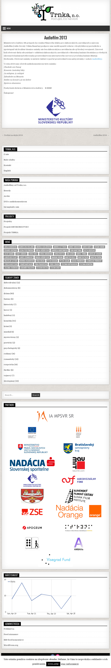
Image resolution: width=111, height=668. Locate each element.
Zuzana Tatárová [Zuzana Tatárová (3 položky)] (11, 267)
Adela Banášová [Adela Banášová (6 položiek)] (10, 247)
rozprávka (9, 364)
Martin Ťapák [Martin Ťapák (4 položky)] (96, 257)
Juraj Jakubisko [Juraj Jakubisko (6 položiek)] (46, 253)
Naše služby (9, 160)
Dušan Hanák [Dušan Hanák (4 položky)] (99, 247)
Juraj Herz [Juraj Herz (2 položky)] (33, 253)
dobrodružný (10, 283)
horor (6, 310)
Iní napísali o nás (11, 207)
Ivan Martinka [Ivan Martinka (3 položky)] (75, 250)
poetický (8, 343)
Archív (7, 196)
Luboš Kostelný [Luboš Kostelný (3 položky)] (10, 257)
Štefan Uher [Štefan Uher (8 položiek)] (55, 267)
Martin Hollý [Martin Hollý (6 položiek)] (70, 257)
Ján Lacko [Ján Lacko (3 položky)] (70, 253)
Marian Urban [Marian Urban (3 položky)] (57, 257)
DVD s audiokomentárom (15, 202)
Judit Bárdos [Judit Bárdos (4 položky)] (21, 253)
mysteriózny (10, 337)
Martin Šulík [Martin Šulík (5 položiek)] (83, 257)
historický (8, 304)
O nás (6, 154)
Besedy (7, 191)
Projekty (8, 221)
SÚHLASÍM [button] (53, 664)
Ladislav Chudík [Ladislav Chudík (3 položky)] (95, 253)
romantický (9, 359)
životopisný (9, 381)
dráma (7, 293)
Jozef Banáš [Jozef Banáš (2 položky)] (9, 253)
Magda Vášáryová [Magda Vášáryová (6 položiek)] (42, 257)
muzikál (7, 332)
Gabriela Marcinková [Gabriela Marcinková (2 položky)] (59, 250)
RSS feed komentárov (14, 640)
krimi (6, 326)
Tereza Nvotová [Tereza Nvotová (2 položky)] (10, 264)
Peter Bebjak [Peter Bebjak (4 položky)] (52, 260)
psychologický (10, 348)
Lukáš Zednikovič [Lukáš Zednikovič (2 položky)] (26, 257)
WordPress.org (11, 645)
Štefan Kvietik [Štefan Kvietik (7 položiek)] (42, 267)
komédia (8, 321)
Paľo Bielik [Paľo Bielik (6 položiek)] (40, 260)
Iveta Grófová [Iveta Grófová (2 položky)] (89, 250)
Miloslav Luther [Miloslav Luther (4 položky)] (10, 260)
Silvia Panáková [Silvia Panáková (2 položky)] (78, 260)
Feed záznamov (11, 634)
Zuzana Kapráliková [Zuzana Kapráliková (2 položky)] (69, 264)
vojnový (7, 375)
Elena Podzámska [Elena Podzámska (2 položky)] (26, 250)
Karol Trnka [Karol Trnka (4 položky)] (81, 253)
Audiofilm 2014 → (101, 135)
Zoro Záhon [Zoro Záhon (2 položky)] (54, 264)
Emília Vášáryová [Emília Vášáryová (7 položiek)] (42, 250)
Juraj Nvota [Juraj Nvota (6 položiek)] (59, 253)
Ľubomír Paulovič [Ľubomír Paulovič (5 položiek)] (27, 267)
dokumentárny (10, 288)
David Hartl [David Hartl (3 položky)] (87, 247)
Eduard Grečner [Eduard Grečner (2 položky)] (10, 250)
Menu (9, 28)
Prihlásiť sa (9, 629)
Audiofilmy (97, 59)
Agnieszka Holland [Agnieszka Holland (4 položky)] (26, 247)
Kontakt (7, 165)
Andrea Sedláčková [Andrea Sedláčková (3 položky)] (43, 247)
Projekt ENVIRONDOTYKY (16, 227)
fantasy (7, 299)
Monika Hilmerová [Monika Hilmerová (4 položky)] (27, 260)
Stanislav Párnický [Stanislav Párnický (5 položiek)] (94, 260)
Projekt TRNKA (11, 232)
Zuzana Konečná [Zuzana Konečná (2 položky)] (86, 264)
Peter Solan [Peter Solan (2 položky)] (64, 260)
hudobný (8, 315)
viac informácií (70, 664)
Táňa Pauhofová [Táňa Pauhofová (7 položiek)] (41, 264)
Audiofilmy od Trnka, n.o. (15, 185)
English (7, 171)
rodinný (7, 354)
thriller (7, 370)
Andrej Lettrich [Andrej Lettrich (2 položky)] (60, 247)
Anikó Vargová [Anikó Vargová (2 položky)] (74, 247)
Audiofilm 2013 (55, 38)
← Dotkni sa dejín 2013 (12, 135)
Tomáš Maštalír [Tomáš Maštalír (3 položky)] (26, 264)
